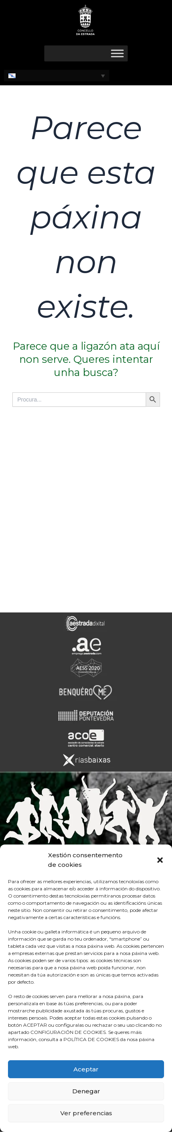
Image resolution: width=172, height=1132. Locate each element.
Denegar (86, 1091)
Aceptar (86, 1069)
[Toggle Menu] (117, 53)
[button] (160, 860)
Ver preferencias (86, 1113)
